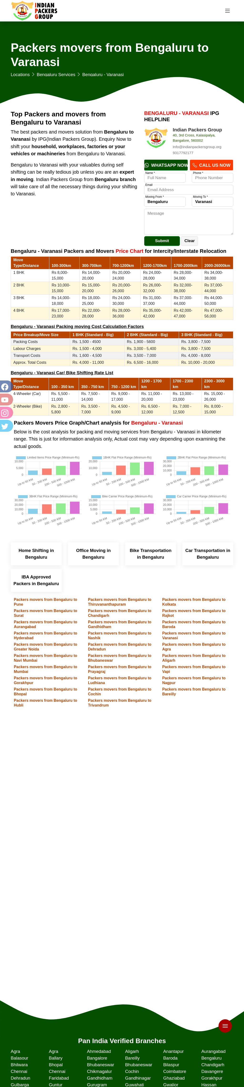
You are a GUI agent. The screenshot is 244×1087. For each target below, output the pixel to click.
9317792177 (183, 153)
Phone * (198, 173)
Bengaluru (211, 1058)
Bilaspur (171, 1064)
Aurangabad (213, 1051)
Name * (150, 173)
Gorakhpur (211, 1078)
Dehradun (20, 1078)
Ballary (55, 1058)
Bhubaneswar (100, 1064)
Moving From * (154, 196)
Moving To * (200, 196)
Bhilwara (19, 1064)
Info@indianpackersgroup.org (197, 147)
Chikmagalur (99, 1071)
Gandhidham (99, 1078)
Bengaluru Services (56, 74)
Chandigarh (212, 1064)
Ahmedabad (99, 1051)
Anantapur (173, 1051)
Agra (15, 1051)
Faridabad (59, 1078)
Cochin (132, 1071)
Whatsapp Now (166, 165)
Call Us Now (211, 165)
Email (148, 185)
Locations (20, 74)
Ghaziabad (174, 1078)
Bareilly (132, 1058)
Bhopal (56, 1064)
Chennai (19, 1071)
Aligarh (132, 1051)
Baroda (170, 1058)
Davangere (212, 1071)
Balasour (19, 1058)
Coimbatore (174, 1071)
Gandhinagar (138, 1078)
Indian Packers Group (197, 129)
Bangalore (97, 1058)
